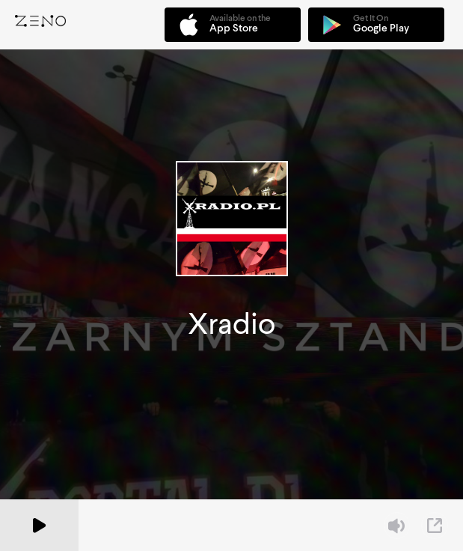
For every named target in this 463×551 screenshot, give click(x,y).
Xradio (231, 324)
